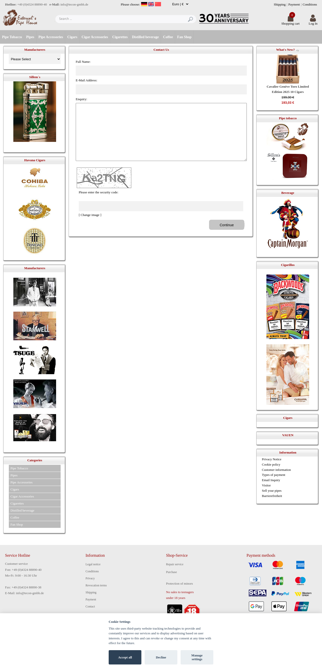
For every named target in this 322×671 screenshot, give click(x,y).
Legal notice (93, 564)
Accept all (125, 657)
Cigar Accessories (95, 37)
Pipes (30, 37)
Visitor (266, 485)
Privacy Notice (271, 459)
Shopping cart (290, 22)
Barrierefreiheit (272, 496)
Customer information (276, 470)
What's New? (285, 49)
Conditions (310, 4)
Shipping (280, 4)
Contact (90, 606)
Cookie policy (271, 464)
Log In (313, 22)
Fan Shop (184, 37)
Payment (294, 4)
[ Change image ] (90, 215)
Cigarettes (120, 37)
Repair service (174, 564)
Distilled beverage (145, 37)
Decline (161, 657)
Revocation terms (96, 585)
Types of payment (273, 475)
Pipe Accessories (50, 37)
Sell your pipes (271, 490)
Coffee (168, 37)
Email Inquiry (271, 480)
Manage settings (197, 657)
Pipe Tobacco (12, 37)
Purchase (171, 572)
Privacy (90, 578)
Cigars (72, 37)
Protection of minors (179, 583)
